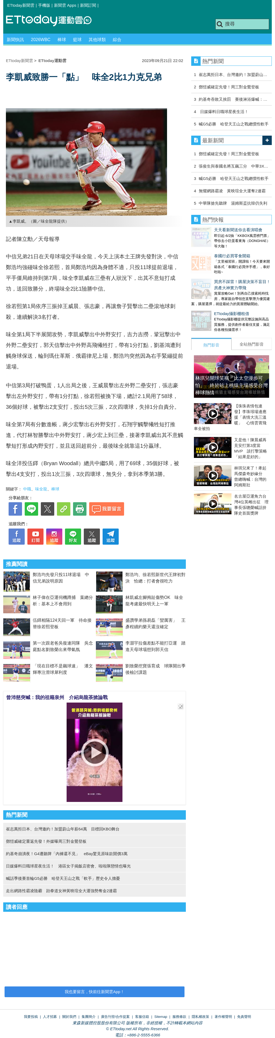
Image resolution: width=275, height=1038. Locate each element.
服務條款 (179, 1017)
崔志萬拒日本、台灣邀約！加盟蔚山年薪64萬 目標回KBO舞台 (63, 829)
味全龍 (41, 489)
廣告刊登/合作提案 (115, 1017)
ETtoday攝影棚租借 (208, 303)
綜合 (117, 39)
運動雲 (53, 21)
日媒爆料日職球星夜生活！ (223, 111)
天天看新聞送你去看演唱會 (215, 229)
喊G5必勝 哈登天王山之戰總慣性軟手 (234, 124)
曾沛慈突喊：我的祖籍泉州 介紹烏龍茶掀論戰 (57, 697)
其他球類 (97, 39)
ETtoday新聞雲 (20, 5)
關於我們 (69, 1017)
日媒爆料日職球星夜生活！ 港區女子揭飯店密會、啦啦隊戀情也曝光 (68, 866)
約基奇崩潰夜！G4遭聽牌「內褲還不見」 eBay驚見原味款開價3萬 (67, 853)
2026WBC (40, 39)
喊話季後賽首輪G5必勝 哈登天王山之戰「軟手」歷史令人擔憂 (63, 878)
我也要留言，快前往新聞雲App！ (94, 991)
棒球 (61, 39)
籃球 (77, 39)
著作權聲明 (223, 1017)
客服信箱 (142, 1017)
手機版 (44, 5)
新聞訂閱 (88, 5)
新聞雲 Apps (65, 5)
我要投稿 (31, 1017)
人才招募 (50, 1017)
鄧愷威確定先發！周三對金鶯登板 (229, 87)
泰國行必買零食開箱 (209, 250)
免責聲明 (244, 1017)
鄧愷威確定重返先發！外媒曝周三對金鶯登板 (46, 841)
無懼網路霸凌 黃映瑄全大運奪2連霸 (232, 191)
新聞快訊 (15, 39)
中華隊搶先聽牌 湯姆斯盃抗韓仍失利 (233, 203)
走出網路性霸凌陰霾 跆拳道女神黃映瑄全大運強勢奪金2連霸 (61, 890)
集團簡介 (89, 1017)
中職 (27, 489)
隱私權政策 (200, 1017)
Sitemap (160, 1017)
